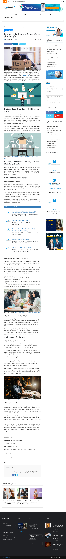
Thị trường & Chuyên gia (52, 14)
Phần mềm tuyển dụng (58, 88)
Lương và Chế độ (49, 55)
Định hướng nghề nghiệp (51, 86)
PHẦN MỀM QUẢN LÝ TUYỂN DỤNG (23, 526)
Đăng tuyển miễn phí (57, 100)
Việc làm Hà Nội (49, 100)
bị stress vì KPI (26, 75)
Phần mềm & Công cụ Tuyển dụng (9, 14)
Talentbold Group (6, 557)
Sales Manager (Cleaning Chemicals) (24, 212)
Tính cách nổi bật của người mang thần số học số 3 (17, 1)
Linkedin (15, 43)
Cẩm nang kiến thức (8, 17)
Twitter (22, 43)
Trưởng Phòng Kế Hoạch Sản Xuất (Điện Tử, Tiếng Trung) (24, 229)
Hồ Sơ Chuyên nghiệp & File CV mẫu (53, 49)
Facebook (8, 43)
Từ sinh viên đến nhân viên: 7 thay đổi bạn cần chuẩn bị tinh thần (9, 502)
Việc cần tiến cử (49, 91)
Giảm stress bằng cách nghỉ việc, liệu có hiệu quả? (27, 312)
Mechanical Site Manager (20, 220)
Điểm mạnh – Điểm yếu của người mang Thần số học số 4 (58, 537)
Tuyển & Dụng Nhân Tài (25, 14)
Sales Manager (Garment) (20, 239)
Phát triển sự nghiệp (38, 14)
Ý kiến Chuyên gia (12, 26)
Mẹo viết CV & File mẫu (51, 47)
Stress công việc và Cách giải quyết (27, 399)
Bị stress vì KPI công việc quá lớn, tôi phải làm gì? (25, 26)
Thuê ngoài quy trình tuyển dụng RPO (53, 102)
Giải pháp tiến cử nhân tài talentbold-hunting (53, 97)
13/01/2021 (20, 39)
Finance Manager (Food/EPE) (21, 247)
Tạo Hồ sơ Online (50, 51)
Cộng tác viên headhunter (51, 93)
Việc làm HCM (49, 88)
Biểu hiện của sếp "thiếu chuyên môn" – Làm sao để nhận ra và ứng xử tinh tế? (22, 502)
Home (6, 26)
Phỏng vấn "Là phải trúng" (51, 53)
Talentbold (10, 39)
